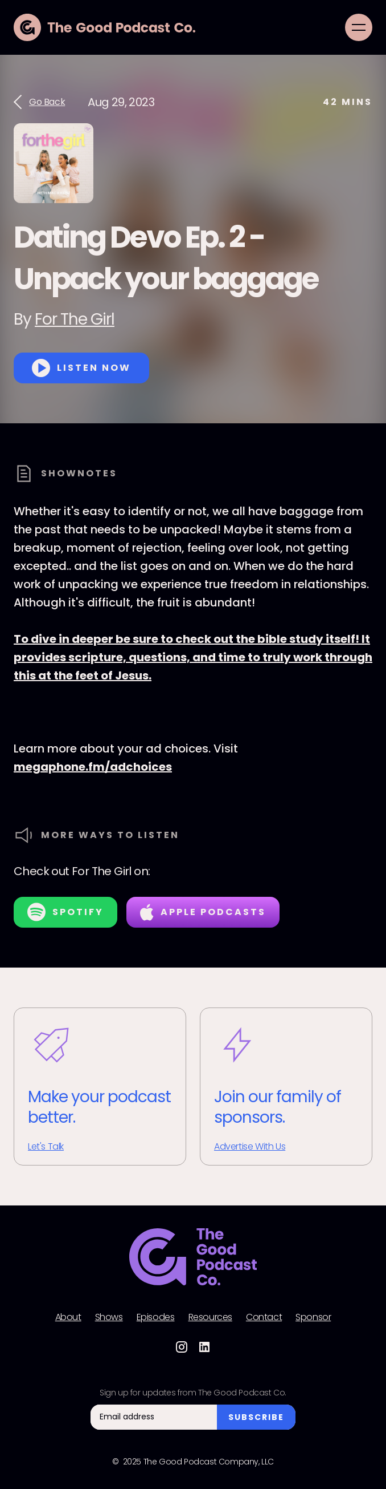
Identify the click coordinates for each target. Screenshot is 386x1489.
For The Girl (74, 319)
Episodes (156, 1317)
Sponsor (313, 1317)
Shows (109, 1317)
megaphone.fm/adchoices (93, 767)
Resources (210, 1317)
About (68, 1317)
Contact (264, 1317)
